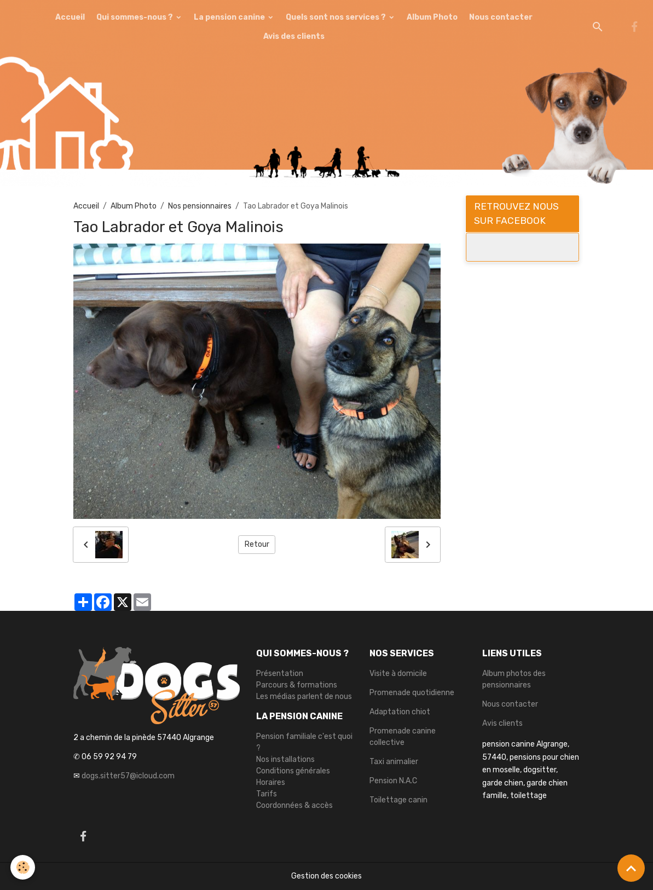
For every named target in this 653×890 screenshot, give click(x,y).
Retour (257, 544)
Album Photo (432, 17)
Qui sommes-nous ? (135, 17)
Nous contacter (501, 17)
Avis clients (502, 723)
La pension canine (230, 17)
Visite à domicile (398, 673)
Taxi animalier (393, 761)
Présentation (279, 673)
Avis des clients (294, 36)
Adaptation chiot (399, 711)
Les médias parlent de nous (304, 696)
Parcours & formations (296, 685)
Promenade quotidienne (411, 692)
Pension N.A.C (393, 780)
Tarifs (266, 794)
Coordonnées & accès (294, 805)
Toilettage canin (398, 800)
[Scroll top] (631, 868)
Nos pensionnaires (200, 206)
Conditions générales (293, 771)
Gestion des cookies (326, 876)
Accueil (70, 17)
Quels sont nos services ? (337, 17)
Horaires (270, 782)
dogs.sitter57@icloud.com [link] (128, 776)
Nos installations (285, 759)
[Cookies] (23, 867)
